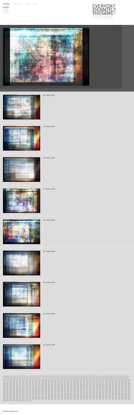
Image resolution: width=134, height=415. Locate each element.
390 (17, 392)
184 (125, 381)
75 (51, 378)
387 (7, 392)
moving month (17, 4)
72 (44, 378)
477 (39, 395)
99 (108, 378)
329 (78, 388)
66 (30, 378)
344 (125, 388)
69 (37, 378)
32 (76, 376)
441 (52, 393)
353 (26, 390)
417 (103, 392)
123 (58, 379)
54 (128, 376)
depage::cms (14, 411)
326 (68, 388)
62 (20, 378)
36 (85, 376)
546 (4, 399)
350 (17, 390)
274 (30, 386)
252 (87, 385)
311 (20, 388)
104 (123, 378)
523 (58, 397)
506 (4, 397)
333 (90, 388)
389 (14, 392)
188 (10, 383)
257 (103, 385)
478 (42, 395)
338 (106, 388)
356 (36, 390)
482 (55, 395)
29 (69, 376)
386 (4, 392)
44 (104, 376)
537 (103, 397)
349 (14, 390)
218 (106, 383)
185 (129, 381)
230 (17, 385)
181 (116, 381)
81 (65, 378)
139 (109, 379)
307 (7, 388)
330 (81, 388)
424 (125, 392)
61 (18, 378)
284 (62, 386)
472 (23, 395)
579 (109, 399)
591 (20, 400)
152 (23, 381)
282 (55, 386)
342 (119, 388)
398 (42, 392)
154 (30, 381)
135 (97, 379)
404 (62, 392)
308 (10, 388)
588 (10, 400)
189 (14, 383)
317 (39, 388)
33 (78, 376)
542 (119, 397)
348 (10, 390)
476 (36, 395)
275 (33, 386)
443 (58, 393)
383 (122, 390)
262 (119, 385)
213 (90, 383)
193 (26, 383)
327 (71, 388)
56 (6, 378)
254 (93, 385)
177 (103, 381)
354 (30, 390)
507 (7, 397)
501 (116, 395)
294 (93, 386)
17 (40, 376)
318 (42, 388)
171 (84, 381)
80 (63, 378)
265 (129, 385)
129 (78, 379)
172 (87, 381)
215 (97, 383)
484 (62, 395)
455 (97, 393)
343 (122, 388)
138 (106, 379)
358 (42, 390)
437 (39, 393)
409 (78, 392)
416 (100, 392)
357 (39, 390)
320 (49, 388)
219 (109, 383)
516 (36, 397)
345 (129, 388)
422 (119, 392)
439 (46, 393)
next (30, 400)
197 (39, 383)
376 (100, 390)
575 (97, 399)
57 (8, 378)
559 (46, 399)
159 (46, 381)
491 (84, 395)
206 (68, 383)
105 (127, 378)
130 (81, 379)
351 (20, 390)
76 (53, 378)
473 (26, 395)
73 (46, 378)
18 (43, 376)
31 (74, 376)
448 (74, 393)
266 (4, 386)
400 (49, 392)
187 (7, 383)
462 (119, 393)
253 (90, 385)
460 (113, 393)
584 (125, 399)
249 (78, 385)
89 (84, 378)
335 (97, 388)
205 (65, 383)
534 (93, 397)
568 (74, 399)
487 (71, 395)
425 (129, 392)
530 (81, 397)
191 (20, 383)
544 (125, 397)
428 (10, 393)
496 (100, 395)
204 (62, 383)
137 (103, 379)
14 (33, 376)
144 (125, 379)
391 (20, 392)
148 (10, 381)
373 (90, 390)
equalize (6, 7)
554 (30, 399)
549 (14, 399)
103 (120, 378)
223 (122, 383)
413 (90, 392)
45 (107, 376)
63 (23, 378)
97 (103, 378)
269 (14, 386)
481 (52, 395)
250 (81, 385)
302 (119, 386)
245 (65, 385)
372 (87, 390)
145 (129, 379)
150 (17, 381)
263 (122, 385)
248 (74, 385)
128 (74, 379)
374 (93, 390)
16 (38, 376)
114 (30, 379)
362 (55, 390)
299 (109, 386)
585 (129, 399)
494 (93, 395)
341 (116, 388)
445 (65, 393)
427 (7, 393)
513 (26, 397)
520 (49, 397)
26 (62, 376)
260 (113, 385)
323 (58, 388)
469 (14, 395)
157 (39, 381)
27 (64, 376)
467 (7, 395)
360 (49, 390)
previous (6, 376)
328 (74, 388)
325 (65, 388)
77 (56, 378)
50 (119, 376)
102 (117, 378)
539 (109, 397)
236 (36, 385)
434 (30, 393)
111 (20, 379)
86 (77, 378)
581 (116, 399)
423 (122, 392)
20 (48, 376)
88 (82, 378)
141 (116, 379)
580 (113, 399)
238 (42, 385)
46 (109, 376)
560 (49, 399)
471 (20, 395)
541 (116, 397)
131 (84, 379)
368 (74, 390)
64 (25, 378)
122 (55, 379)
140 (113, 379)
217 (103, 383)
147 (7, 381)
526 (68, 397)
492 (87, 395)
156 (36, 381)
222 (119, 383)
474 (30, 395)
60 (15, 378)
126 (68, 379)
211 (84, 383)
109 (14, 379)
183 (122, 381)
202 (55, 383)
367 (71, 390)
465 (129, 393)
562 (55, 399)
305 (129, 386)
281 (52, 386)
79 (60, 378)
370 (81, 390)
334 (93, 388)
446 (68, 393)
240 (49, 385)
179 (109, 381)
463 (122, 393)
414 (93, 392)
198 (42, 383)
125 (65, 379)
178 (106, 381)
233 (26, 385)
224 (125, 383)
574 (93, 399)
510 (17, 397)
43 (102, 376)
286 (68, 386)
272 (23, 386)
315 (33, 388)
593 (26, 400)
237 (39, 385)
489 (78, 395)
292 (87, 386)
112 (23, 379)
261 (116, 385)
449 (78, 393)
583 (122, 399)
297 (103, 386)
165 (65, 381)
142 (119, 379)
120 (49, 379)
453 (90, 393)
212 (87, 383)
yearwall (27, 4)
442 (55, 393)
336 (100, 388)
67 (32, 378)
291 (84, 386)
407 (71, 392)
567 (71, 399)
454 (93, 393)
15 (36, 376)
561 (52, 399)
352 (23, 390)
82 (68, 378)
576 (100, 399)
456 (100, 393)
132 (87, 379)
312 (23, 388)
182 (119, 381)
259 (109, 385)
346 (4, 390)
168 (74, 381)
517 (39, 397)
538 (106, 397)
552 (23, 399)
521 (52, 397)
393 (26, 392)
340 (113, 388)
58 (11, 378)
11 (26, 376)
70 (39, 378)
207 (71, 383)
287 (71, 386)
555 (33, 399)
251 (84, 385)
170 (81, 381)
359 (46, 390)
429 (14, 393)
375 (97, 390)
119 (46, 379)
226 (4, 385)
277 (39, 386)
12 (29, 376)
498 (106, 395)
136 (100, 379)
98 (105, 378)
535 (97, 397)
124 (62, 379)
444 (62, 393)
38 (90, 376)
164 (62, 381)
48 (114, 376)
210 (81, 383)
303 (122, 386)
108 (10, 379)
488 (74, 395)
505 (129, 395)
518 (42, 397)
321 (52, 388)
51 (121, 376)
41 (97, 376)
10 (24, 376)
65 (27, 378)
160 (49, 381)
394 (30, 392)
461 (116, 393)
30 (71, 376)
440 (49, 393)
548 (10, 399)
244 (62, 385)
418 (106, 392)
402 (55, 392)
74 (49, 378)
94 (96, 378)
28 (66, 376)
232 (23, 385)
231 (20, 385)
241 (52, 385)
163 (58, 381)
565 (65, 399)
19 (45, 376)
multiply (5, 9)
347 (7, 390)
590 (17, 400)
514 (30, 397)
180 (113, 381)
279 (46, 386)
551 (20, 399)
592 (23, 400)
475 (33, 395)
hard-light (6, 12)
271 (20, 386)
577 (103, 399)
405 (65, 392)
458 (106, 393)
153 (26, 381)
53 (126, 376)
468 (10, 395)
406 (68, 392)
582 (119, 399)
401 (52, 392)
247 (71, 385)
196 (36, 383)
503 (122, 395)
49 (116, 376)
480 (49, 395)
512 (23, 397)
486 (68, 395)
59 (13, 378)
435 (33, 393)
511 (20, 397)
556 (36, 399)
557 (39, 399)
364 (62, 390)
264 (125, 385)
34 (81, 376)
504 (125, 395)
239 (46, 385)
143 (122, 379)
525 (65, 397)
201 (52, 383)
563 (58, 399)
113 (26, 379)
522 (55, 397)
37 (88, 376)
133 (90, 379)
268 (10, 386)
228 (10, 385)
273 (26, 386)
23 (55, 376)
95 (98, 378)
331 (84, 388)
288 (74, 386)
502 (119, 395)
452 (87, 393)
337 (103, 388)
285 (65, 386)
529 (78, 397)
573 (90, 399)
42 (100, 376)
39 (93, 376)
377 (103, 390)
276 (36, 386)
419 (109, 392)
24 (57, 376)
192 (23, 383)
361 (52, 390)
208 (74, 383)
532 (87, 397)
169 (78, 381)
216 (100, 383)
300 (113, 386)
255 (97, 385)
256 (100, 385)
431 (20, 393)
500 (113, 395)
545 (129, 397)
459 (109, 393)
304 (125, 386)
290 (81, 386)
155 (33, 381)
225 (129, 383)
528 (74, 397)
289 (78, 386)
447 (71, 393)
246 (68, 385)
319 (46, 388)
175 (97, 381)
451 (84, 393)
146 (4, 381)
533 (90, 397)
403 (58, 392)
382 (119, 390)
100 (111, 378)
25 (59, 376)
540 (113, 397)
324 (62, 388)
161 (52, 381)
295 (97, 386)
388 (10, 392)
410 (81, 392)
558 (42, 399)
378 (106, 390)
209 (78, 383)
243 (58, 385)
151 (20, 381)
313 (26, 388)
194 (30, 383)
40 (95, 376)
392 (23, 392)
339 (109, 388)
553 (26, 399)
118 (42, 379)
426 (4, 393)
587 (7, 400)
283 (58, 386)
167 (71, 381)
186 (4, 383)
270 (17, 386)
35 (83, 376)
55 (4, 378)
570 (81, 399)
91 (89, 378)
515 (33, 397)
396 (36, 392)
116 (36, 379)
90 (86, 378)
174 (93, 381)
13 (31, 376)
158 (42, 381)
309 (14, 388)
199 (46, 383)
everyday (6, 4)
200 (49, 383)
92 (91, 378)
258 (106, 385)
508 (10, 397)
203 (58, 383)
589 (14, 400)
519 (46, 397)
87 (79, 378)
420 (113, 392)
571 (84, 399)
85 (75, 378)
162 (55, 381)
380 (113, 390)
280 (49, 386)
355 (33, 390)
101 (114, 378)
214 (93, 383)
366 (68, 390)
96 (101, 378)
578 (106, 399)
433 (26, 393)
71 (42, 378)
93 (94, 378)
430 (17, 393)
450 (81, 393)
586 (4, 400)
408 (74, 392)
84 (72, 378)
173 (90, 381)
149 (14, 381)
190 (17, 383)
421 (116, 392)
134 (93, 379)
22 (52, 376)
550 (17, 399)
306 (4, 388)
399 (46, 392)
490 (81, 395)
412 (87, 392)
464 (125, 393)
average (5, 10)
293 (90, 386)
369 (78, 390)
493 (90, 395)
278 (42, 386)
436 (36, 393)
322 (55, 388)
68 (34, 378)
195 (33, 383)
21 (50, 376)
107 (7, 379)
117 (39, 379)
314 (30, 388)
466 (4, 395)
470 (17, 395)
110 (17, 379)
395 (33, 392)
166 (68, 381)
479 (46, 395)
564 (62, 399)
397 (39, 392)
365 (65, 390)
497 (103, 395)
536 (100, 397)
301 (116, 386)
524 (62, 397)
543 (122, 397)
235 (33, 385)
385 (129, 390)
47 (111, 376)
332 (87, 388)
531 (84, 397)
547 (7, 399)
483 (58, 395)
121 (52, 379)
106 (4, 379)
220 (113, 383)
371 (84, 390)
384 (125, 390)
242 (55, 385)
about (35, 4)
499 (109, 395)
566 (68, 399)
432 (23, 393)
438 (42, 393)
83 (70, 378)
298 (106, 386)
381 (116, 390)
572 (87, 399)
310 (17, 388)
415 (97, 392)
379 (109, 390)
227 (7, 385)
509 (14, 397)
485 (65, 395)
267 (7, 386)
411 (84, 392)
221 (116, 383)
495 (97, 395)
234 (30, 385)
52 (123, 376)
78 (58, 378)
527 (71, 397)
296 (100, 386)
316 (36, 388)
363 (58, 390)
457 (103, 393)
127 (71, 379)
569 (78, 399)
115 (33, 379)
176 (100, 381)
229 (14, 385)
